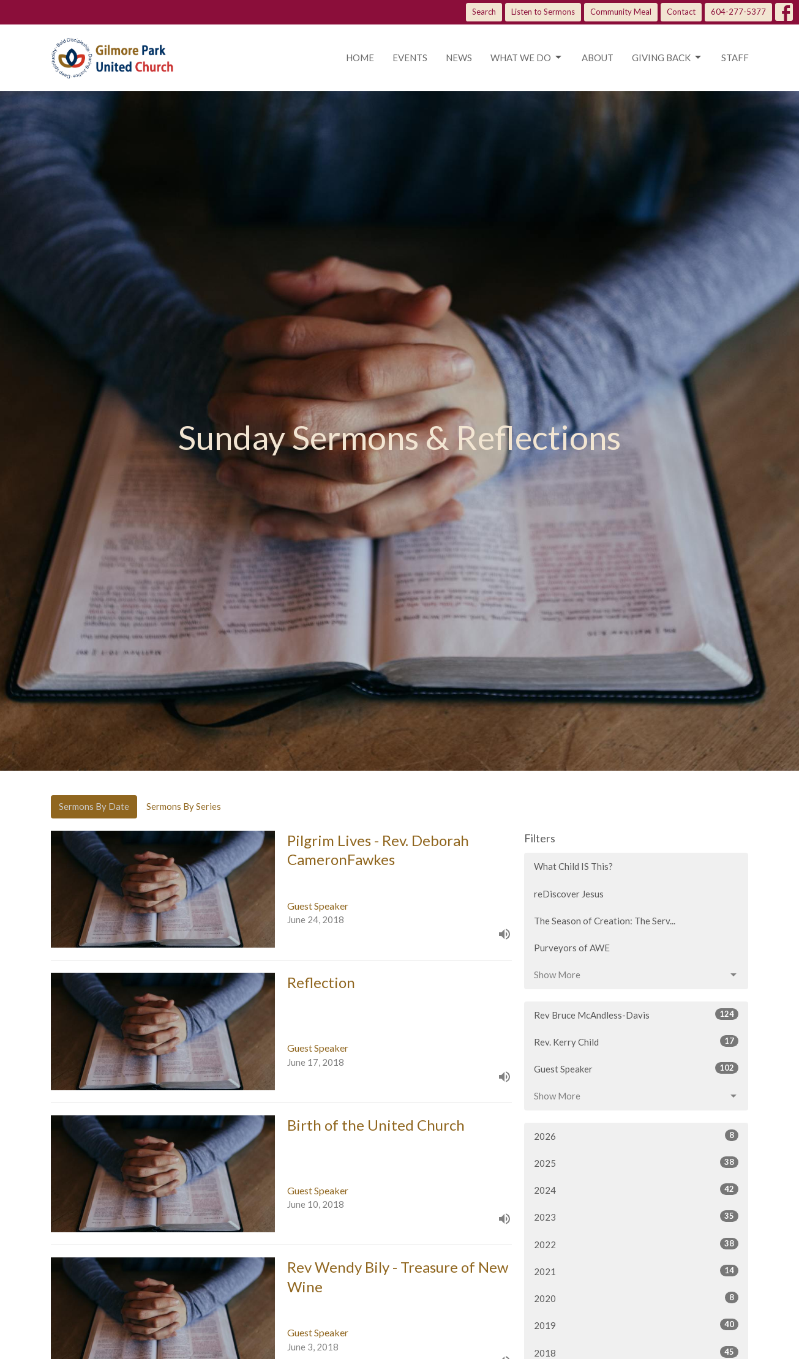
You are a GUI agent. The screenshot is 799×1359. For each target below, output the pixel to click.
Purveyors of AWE (572, 947)
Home (360, 57)
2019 (636, 1325)
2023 (636, 1216)
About (597, 57)
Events (409, 57)
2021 (636, 1271)
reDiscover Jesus (569, 893)
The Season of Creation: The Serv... (604, 920)
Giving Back (667, 57)
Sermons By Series (183, 806)
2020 (636, 1298)
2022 (636, 1244)
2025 (636, 1162)
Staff (735, 57)
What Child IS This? (573, 866)
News (459, 57)
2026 (636, 1135)
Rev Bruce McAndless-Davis (636, 1014)
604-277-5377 (738, 12)
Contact (681, 12)
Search (484, 12)
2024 (636, 1189)
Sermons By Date (94, 806)
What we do (526, 57)
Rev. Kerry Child (636, 1041)
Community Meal (620, 12)
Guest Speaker (636, 1068)
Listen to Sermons (543, 12)
